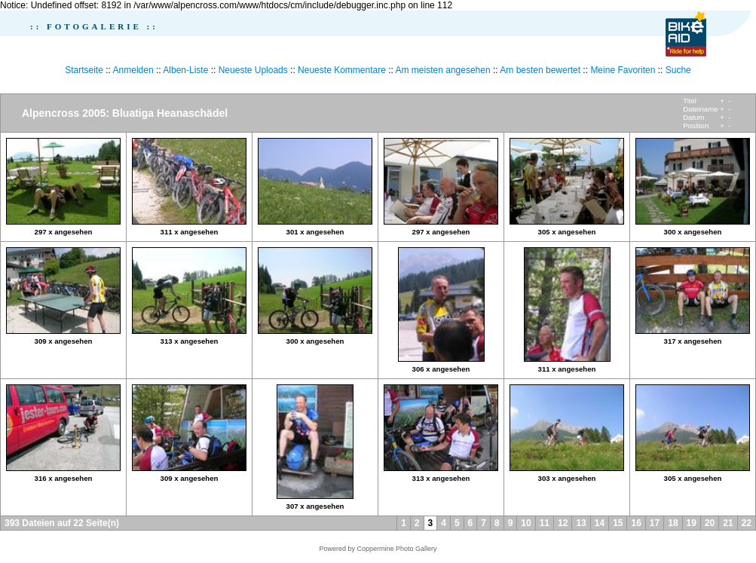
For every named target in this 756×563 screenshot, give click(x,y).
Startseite (84, 70)
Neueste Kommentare (342, 70)
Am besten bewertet (540, 70)
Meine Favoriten (622, 70)
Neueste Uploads (253, 70)
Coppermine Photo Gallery (396, 548)
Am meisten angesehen (443, 70)
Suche (678, 70)
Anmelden (133, 70)
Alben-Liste (185, 70)
